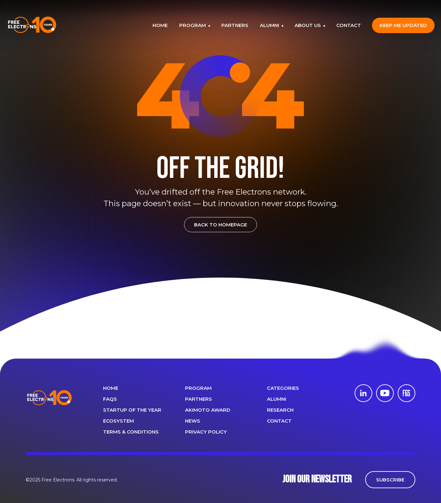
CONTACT (348, 25)
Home (110, 388)
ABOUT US (308, 25)
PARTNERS (234, 25)
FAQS (110, 399)
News (192, 421)
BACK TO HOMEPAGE (220, 225)
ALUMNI (270, 25)
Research (280, 410)
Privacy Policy (206, 432)
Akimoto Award (207, 410)
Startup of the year (132, 410)
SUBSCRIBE (390, 480)
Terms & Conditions (131, 432)
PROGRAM (193, 25)
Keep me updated (403, 25)
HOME (160, 25)
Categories (283, 388)
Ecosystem (118, 421)
